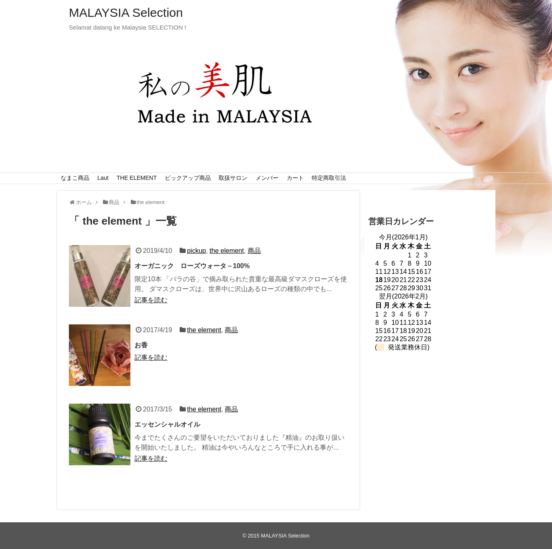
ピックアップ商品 (188, 178)
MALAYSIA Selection (126, 12)
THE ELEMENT (136, 178)
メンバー (266, 178)
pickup (196, 250)
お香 (141, 345)
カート (295, 178)
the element (227, 250)
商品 (254, 250)
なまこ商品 (75, 178)
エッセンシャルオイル (167, 424)
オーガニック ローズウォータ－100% (192, 265)
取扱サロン (233, 178)
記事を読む (151, 299)
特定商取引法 (329, 178)
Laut (102, 178)
